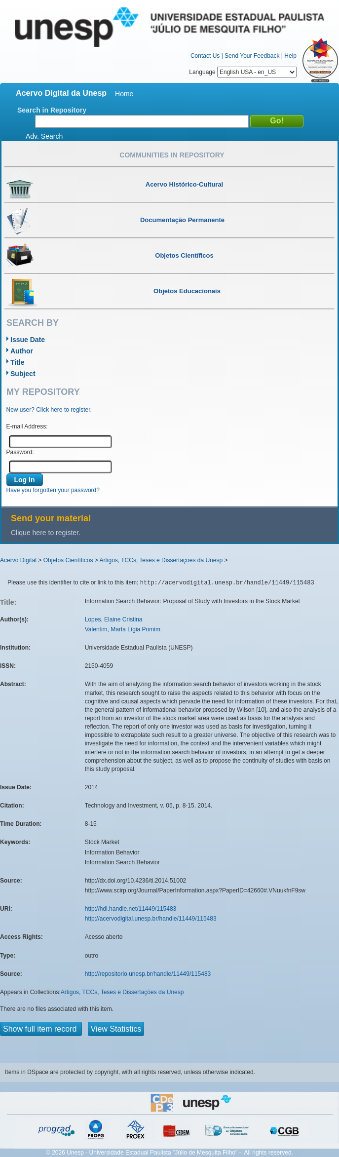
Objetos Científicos (68, 560)
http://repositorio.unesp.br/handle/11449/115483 (148, 973)
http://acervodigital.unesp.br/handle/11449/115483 (151, 918)
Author (21, 351)
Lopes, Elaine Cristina (114, 619)
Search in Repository (51, 110)
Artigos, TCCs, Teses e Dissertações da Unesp (161, 560)
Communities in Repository (171, 155)
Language (243, 72)
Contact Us (205, 55)
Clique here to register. (45, 533)
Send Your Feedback (252, 55)
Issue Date (27, 340)
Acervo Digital (18, 560)
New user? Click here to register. (49, 409)
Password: (20, 452)
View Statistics (116, 1029)
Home (124, 94)
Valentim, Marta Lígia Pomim (122, 629)
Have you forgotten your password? (53, 490)
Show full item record (41, 1029)
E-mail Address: (27, 426)
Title (17, 362)
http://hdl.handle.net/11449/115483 (131, 908)
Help (290, 55)
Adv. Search (44, 136)
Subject (23, 374)
